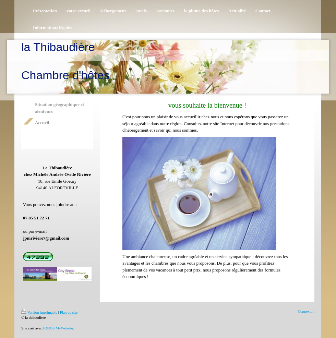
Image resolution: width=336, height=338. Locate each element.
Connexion (306, 311)
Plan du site (68, 312)
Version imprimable (39, 312)
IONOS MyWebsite (58, 328)
